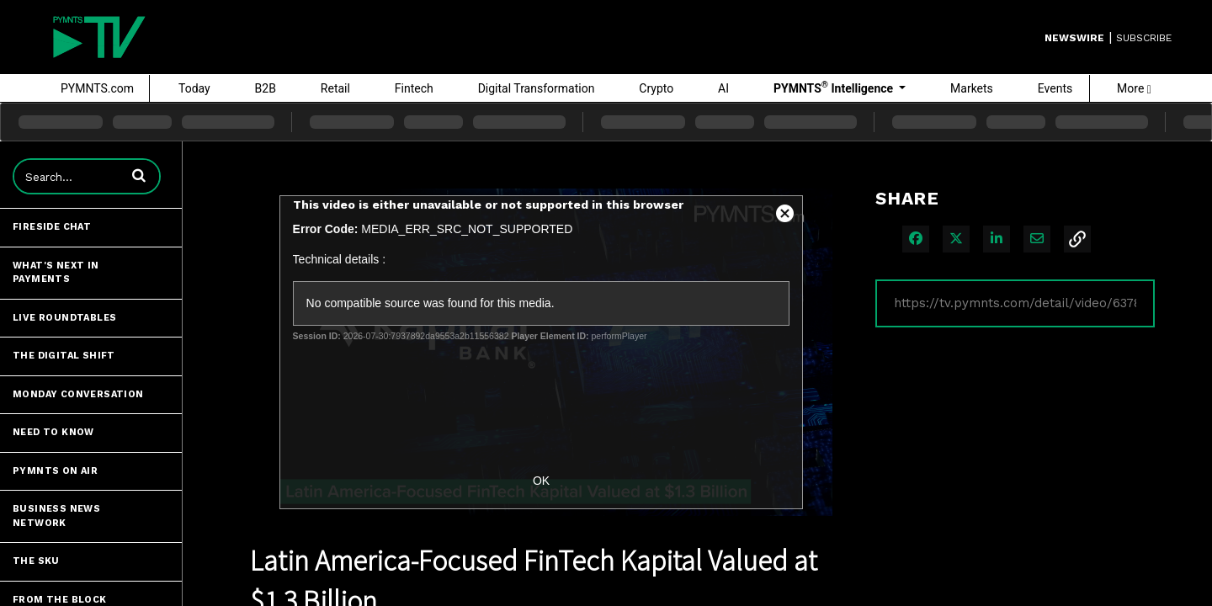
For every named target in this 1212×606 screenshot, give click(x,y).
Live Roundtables (64, 317)
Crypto (656, 88)
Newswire (1074, 38)
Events (1055, 88)
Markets (971, 88)
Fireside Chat (52, 226)
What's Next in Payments (56, 272)
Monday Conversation (78, 394)
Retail (335, 88)
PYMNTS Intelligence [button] (834, 87)
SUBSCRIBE (1144, 38)
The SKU (36, 561)
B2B (265, 88)
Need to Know (53, 432)
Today (194, 88)
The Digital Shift (64, 355)
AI (723, 88)
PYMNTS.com (97, 88)
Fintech (414, 88)
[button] (139, 175)
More (1134, 88)
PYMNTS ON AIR (55, 470)
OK (541, 480)
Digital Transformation (536, 88)
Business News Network (56, 516)
